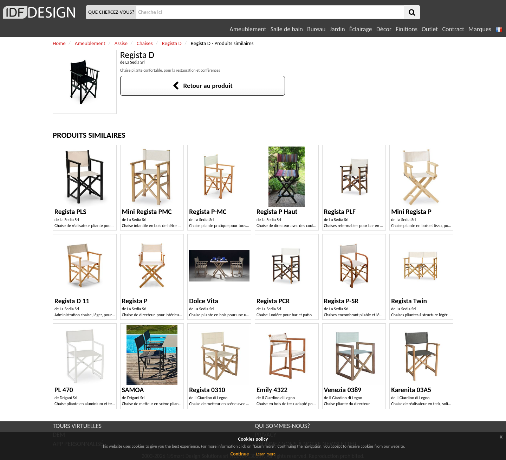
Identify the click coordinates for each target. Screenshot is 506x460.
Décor (383, 29)
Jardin (337, 29)
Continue (240, 454)
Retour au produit (203, 86)
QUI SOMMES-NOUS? (282, 426)
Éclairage (360, 29)
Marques (479, 29)
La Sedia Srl (135, 62)
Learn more (265, 454)
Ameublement (247, 29)
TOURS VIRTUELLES (77, 426)
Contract (453, 29)
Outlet (430, 29)
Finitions (406, 29)
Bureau (316, 29)
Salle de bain (287, 29)
